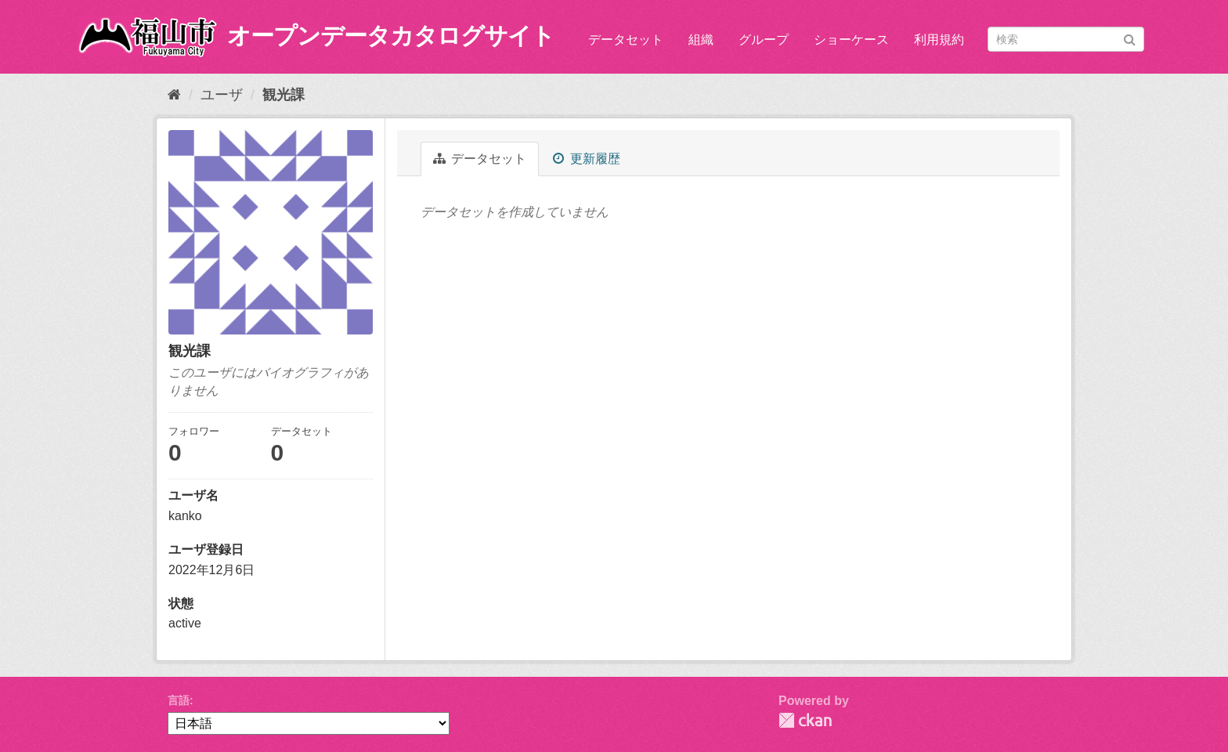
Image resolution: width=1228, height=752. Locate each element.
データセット (625, 39)
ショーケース (851, 39)
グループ (764, 39)
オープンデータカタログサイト (390, 36)
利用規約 (939, 39)
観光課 (283, 95)
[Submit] (1129, 38)
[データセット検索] (1066, 39)
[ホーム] (174, 95)
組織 (700, 39)
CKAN (805, 720)
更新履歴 (586, 158)
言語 (179, 700)
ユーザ (221, 95)
